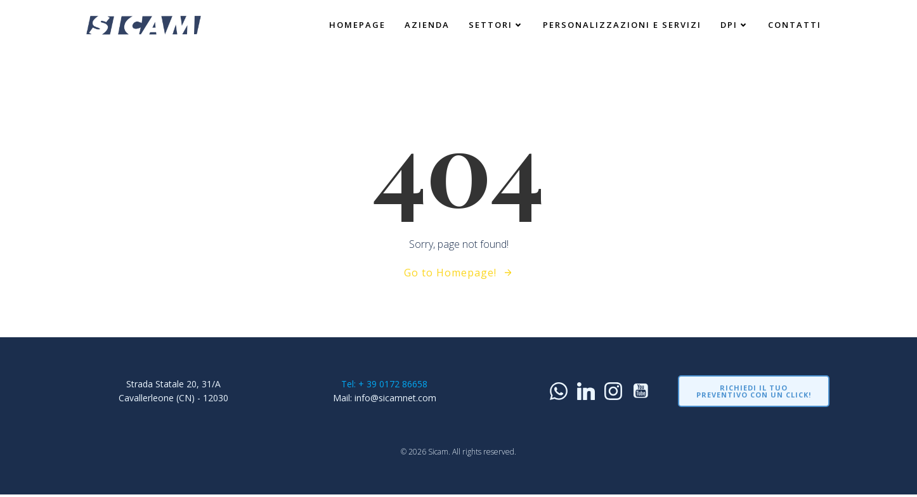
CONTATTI (794, 24)
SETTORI (495, 24)
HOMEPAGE (356, 24)
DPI (734, 24)
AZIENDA (426, 24)
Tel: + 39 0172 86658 (384, 384)
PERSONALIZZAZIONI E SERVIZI (621, 24)
